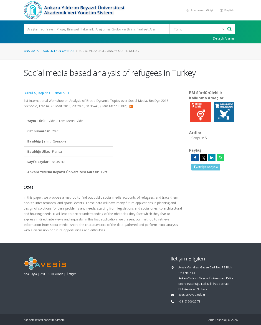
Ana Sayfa (31, 50)
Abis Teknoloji (217, 320)
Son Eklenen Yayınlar (58, 50)
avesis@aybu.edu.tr (191, 295)
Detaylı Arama (224, 38)
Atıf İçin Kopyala (206, 167)
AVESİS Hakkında (52, 274)
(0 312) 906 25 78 (189, 301)
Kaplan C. (45, 93)
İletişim (71, 274)
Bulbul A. (30, 93)
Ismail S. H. (62, 93)
